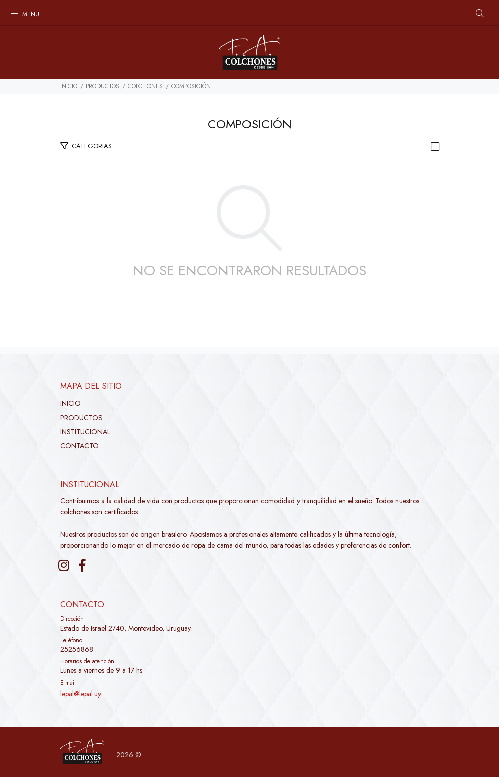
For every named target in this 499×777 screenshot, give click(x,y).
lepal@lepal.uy (80, 694)
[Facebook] (82, 565)
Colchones (145, 86)
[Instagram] (63, 565)
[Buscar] (480, 14)
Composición (191, 86)
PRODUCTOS (102, 86)
